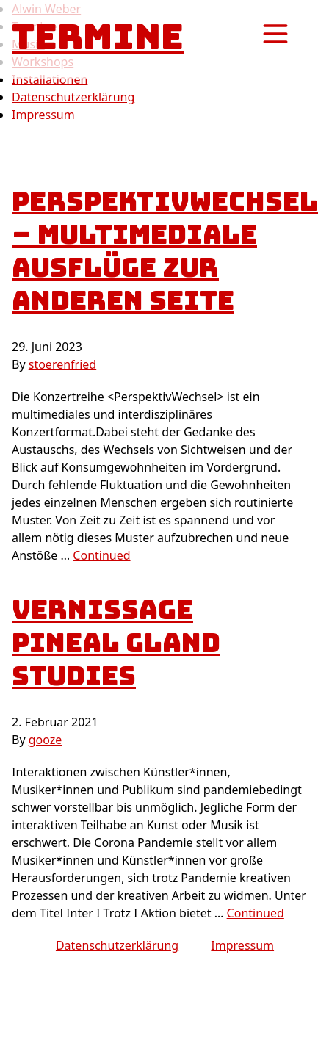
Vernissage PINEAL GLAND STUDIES (116, 642)
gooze (45, 740)
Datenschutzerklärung (73, 97)
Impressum (43, 115)
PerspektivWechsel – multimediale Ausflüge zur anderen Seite (165, 251)
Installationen (49, 79)
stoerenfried (62, 364)
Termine (98, 36)
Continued (101, 555)
